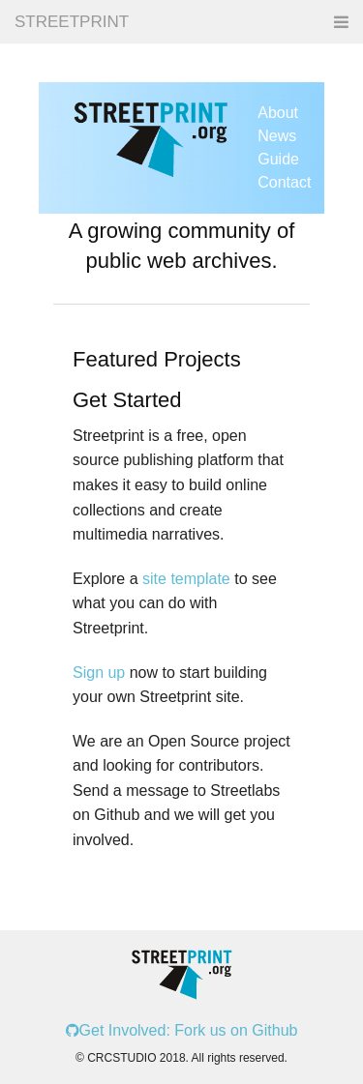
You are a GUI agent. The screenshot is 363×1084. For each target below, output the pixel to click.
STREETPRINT (72, 22)
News (276, 136)
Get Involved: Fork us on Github (182, 1030)
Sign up (99, 672)
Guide (278, 159)
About (277, 112)
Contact (284, 182)
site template (186, 579)
